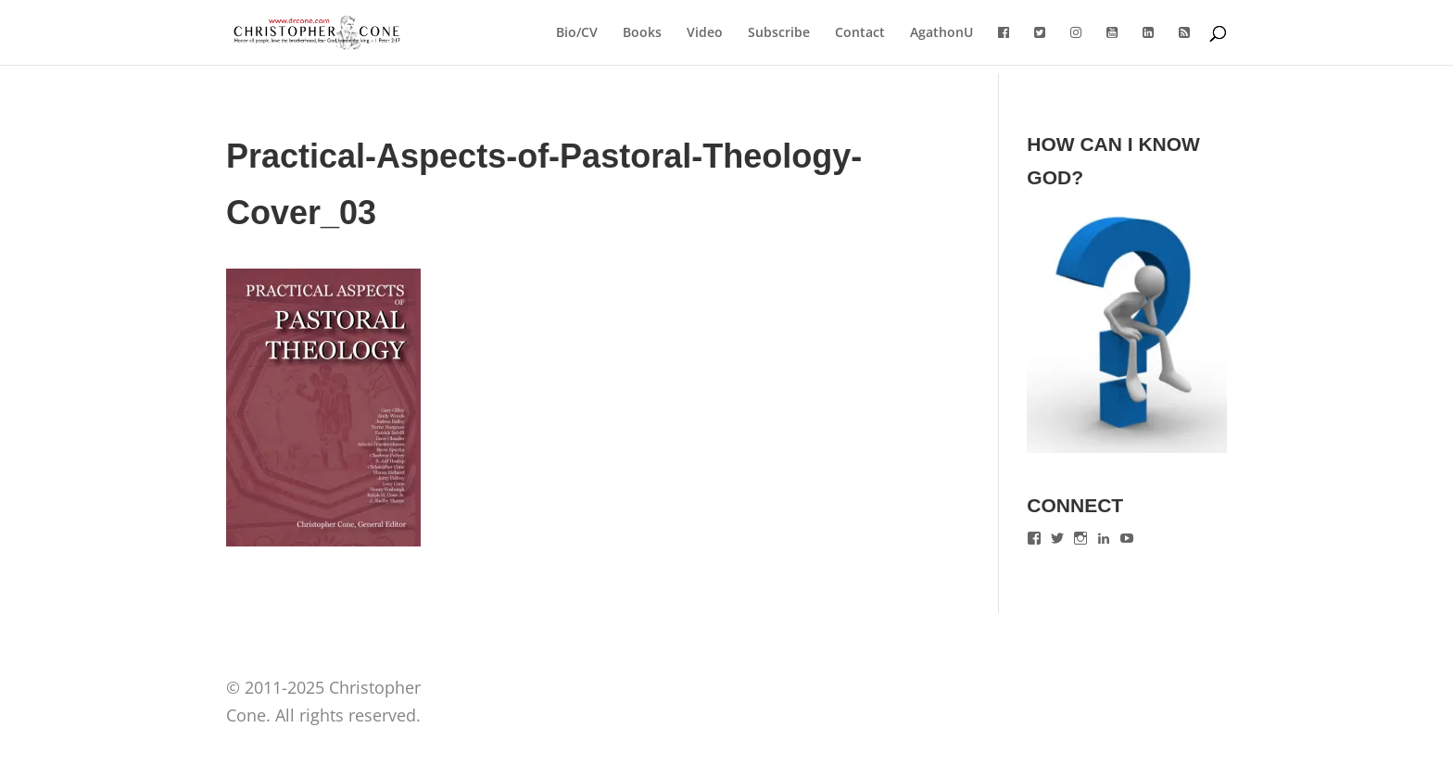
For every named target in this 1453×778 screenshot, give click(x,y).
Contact (860, 33)
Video (705, 33)
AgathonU (941, 33)
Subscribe (779, 33)
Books (642, 33)
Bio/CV (577, 33)
